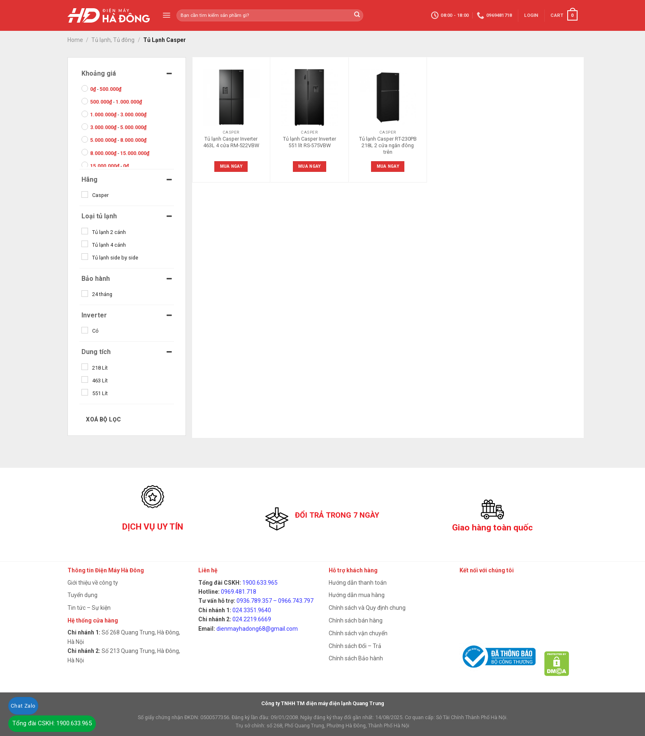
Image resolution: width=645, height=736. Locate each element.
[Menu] (166, 15)
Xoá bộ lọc (103, 419)
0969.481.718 (238, 591)
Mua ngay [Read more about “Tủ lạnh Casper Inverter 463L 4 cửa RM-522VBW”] (231, 166)
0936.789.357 (254, 600)
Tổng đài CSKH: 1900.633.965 (52, 723)
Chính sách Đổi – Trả (355, 646)
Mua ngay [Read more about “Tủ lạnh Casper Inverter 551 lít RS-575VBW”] (309, 166)
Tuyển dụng (82, 595)
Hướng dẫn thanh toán (358, 582)
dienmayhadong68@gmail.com (257, 628)
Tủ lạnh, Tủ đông (113, 40)
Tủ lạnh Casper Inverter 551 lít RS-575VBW (309, 142)
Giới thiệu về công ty (92, 582)
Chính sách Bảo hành (356, 658)
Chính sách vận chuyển (358, 633)
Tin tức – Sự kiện (89, 607)
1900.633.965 (260, 582)
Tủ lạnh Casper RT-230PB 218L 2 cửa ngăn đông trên (388, 145)
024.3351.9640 (251, 610)
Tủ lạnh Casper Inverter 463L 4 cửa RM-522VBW (231, 142)
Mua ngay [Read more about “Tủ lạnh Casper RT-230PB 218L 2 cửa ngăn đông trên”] (388, 166)
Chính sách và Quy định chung (367, 607)
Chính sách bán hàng (356, 620)
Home (75, 40)
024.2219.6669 (251, 619)
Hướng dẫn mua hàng (357, 595)
